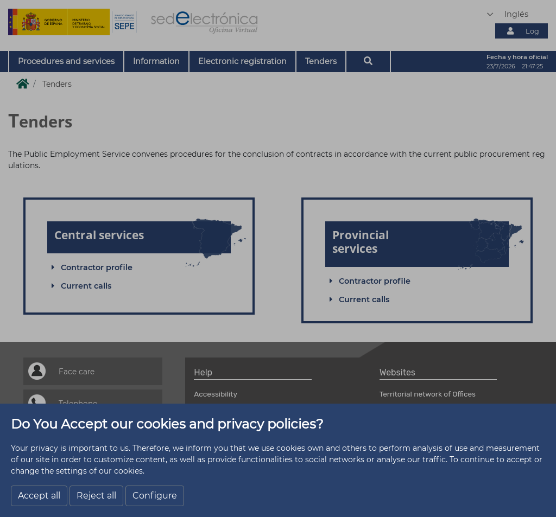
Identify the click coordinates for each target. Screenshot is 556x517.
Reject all (96, 495)
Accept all (39, 495)
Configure (154, 495)
